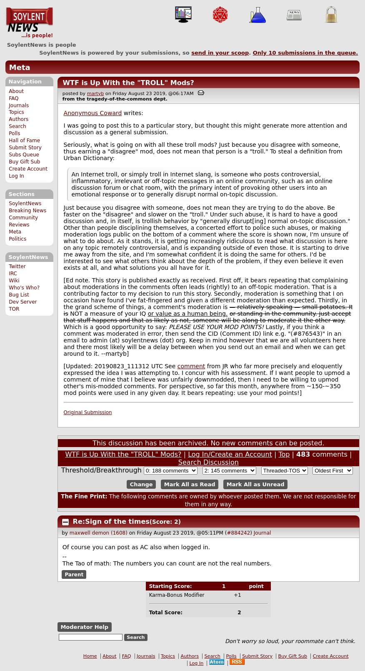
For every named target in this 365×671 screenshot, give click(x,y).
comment (191, 366)
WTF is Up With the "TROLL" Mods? (128, 83)
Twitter (17, 266)
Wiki (14, 281)
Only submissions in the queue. (305, 53)
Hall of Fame (24, 140)
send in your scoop (220, 53)
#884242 (238, 533)
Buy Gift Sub (24, 162)
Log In (16, 176)
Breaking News (27, 211)
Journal (262, 533)
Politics (17, 239)
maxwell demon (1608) (99, 533)
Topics (16, 112)
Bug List (19, 295)
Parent (74, 574)
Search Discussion (208, 462)
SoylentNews (29, 23)
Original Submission (88, 412)
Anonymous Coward (93, 113)
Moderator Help (84, 627)
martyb (95, 93)
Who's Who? (24, 288)
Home (90, 656)
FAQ (13, 98)
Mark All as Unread (256, 484)
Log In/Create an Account (230, 454)
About (16, 91)
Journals (19, 105)
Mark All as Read (189, 484)
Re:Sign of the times (111, 521)
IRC (13, 273)
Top (284, 454)
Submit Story (25, 148)
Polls (14, 133)
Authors (18, 119)
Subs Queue (24, 155)
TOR (14, 309)
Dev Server (23, 302)
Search (17, 126)
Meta (19, 67)
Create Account (28, 169)
